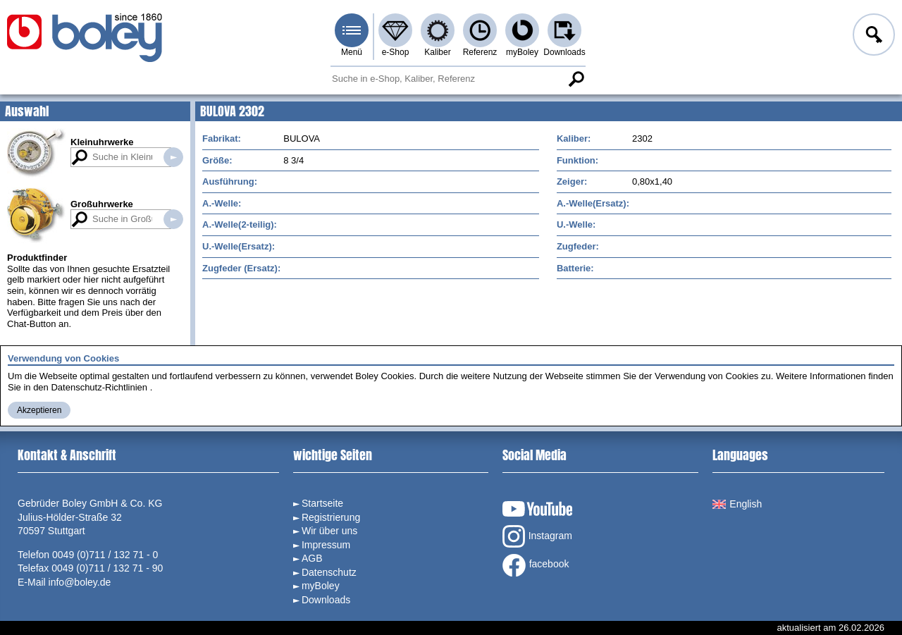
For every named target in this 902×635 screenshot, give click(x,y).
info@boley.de (80, 582)
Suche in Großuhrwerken (173, 219)
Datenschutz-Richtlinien (99, 387)
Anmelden (872, 36)
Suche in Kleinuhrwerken (173, 157)
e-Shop (395, 52)
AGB (312, 558)
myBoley (522, 52)
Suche (576, 79)
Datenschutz (329, 572)
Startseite (322, 503)
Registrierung (331, 517)
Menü (351, 52)
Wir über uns (329, 530)
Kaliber (437, 52)
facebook (535, 565)
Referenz (480, 52)
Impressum (326, 544)
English (737, 504)
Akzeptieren (39, 410)
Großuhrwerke (101, 204)
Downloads (564, 52)
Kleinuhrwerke (102, 142)
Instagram (537, 536)
